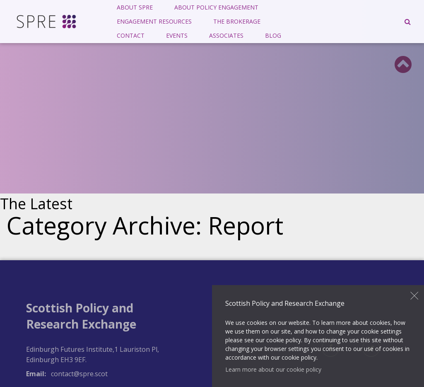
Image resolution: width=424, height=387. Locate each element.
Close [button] (414, 295)
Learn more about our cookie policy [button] (273, 369)
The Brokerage (236, 21)
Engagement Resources (154, 21)
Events (177, 35)
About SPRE (135, 7)
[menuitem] (135, 7)
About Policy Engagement (216, 7)
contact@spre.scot (79, 373)
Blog (273, 35)
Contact (131, 35)
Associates (226, 35)
